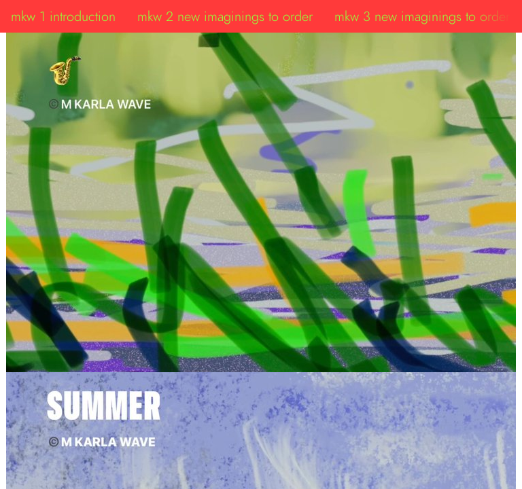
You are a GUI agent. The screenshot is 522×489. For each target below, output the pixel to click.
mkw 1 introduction (63, 16)
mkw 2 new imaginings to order (225, 16)
